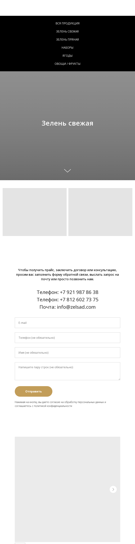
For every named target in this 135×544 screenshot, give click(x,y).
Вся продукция (68, 23)
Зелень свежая (67, 31)
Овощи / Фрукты (68, 64)
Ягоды (68, 56)
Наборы (67, 48)
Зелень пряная (67, 39)
